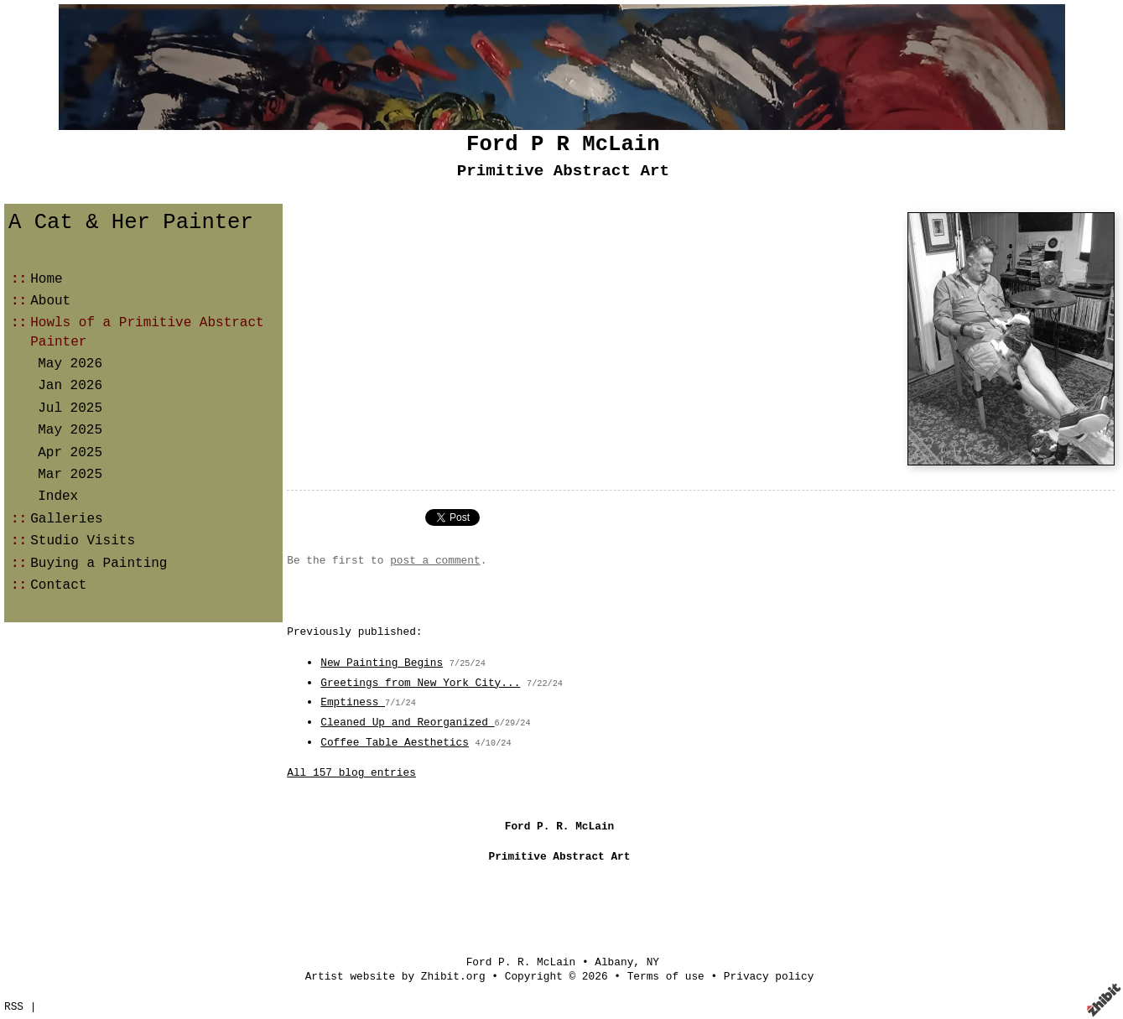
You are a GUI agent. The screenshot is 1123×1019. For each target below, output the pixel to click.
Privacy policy (769, 976)
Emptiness (352, 702)
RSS (13, 1007)
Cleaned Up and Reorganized (407, 722)
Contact (58, 585)
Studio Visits (82, 540)
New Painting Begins (381, 663)
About (50, 301)
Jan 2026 (70, 385)
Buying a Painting (98, 563)
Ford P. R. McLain (521, 962)
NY (653, 962)
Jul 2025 (70, 408)
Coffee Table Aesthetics (394, 742)
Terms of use (665, 976)
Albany (614, 962)
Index (58, 496)
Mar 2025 (70, 474)
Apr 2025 (70, 452)
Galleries (66, 519)
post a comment (435, 560)
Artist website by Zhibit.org (395, 976)
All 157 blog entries (351, 773)
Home (46, 279)
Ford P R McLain (562, 145)
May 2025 (70, 430)
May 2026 (70, 364)
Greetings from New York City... (420, 683)
